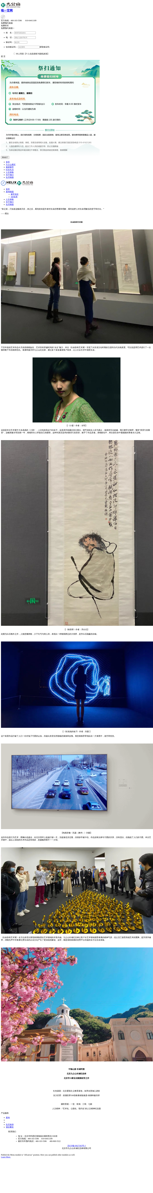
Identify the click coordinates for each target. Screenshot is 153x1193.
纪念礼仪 (10, 170)
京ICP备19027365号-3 (76, 1146)
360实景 (14, 197)
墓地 (8, 1118)
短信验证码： (12, 47)
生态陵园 (10, 177)
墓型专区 (15, 194)
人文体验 (10, 172)
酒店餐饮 (10, 1127)
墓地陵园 (10, 192)
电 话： (10, 37)
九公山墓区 (11, 165)
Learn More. (6, 1157)
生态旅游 (10, 1124)
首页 (8, 162)
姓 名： (10, 33)
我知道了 (5, 157)
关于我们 (10, 175)
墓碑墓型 (10, 167)
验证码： (10, 42)
